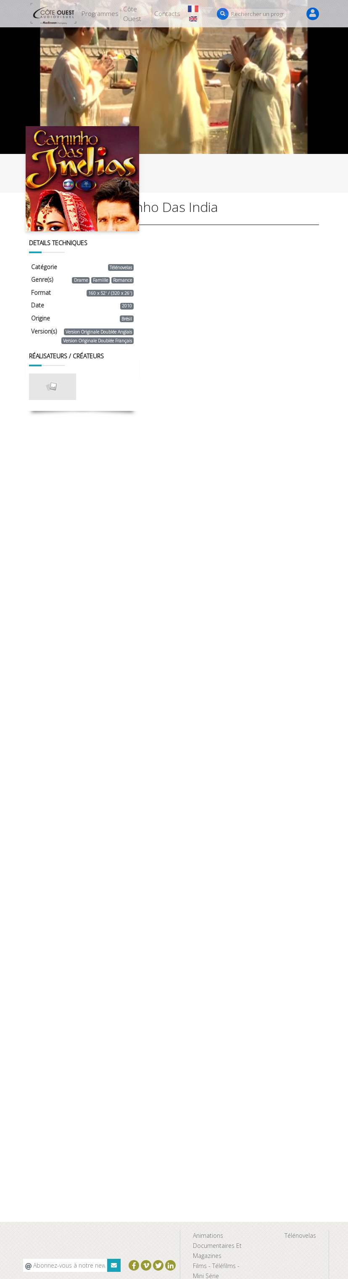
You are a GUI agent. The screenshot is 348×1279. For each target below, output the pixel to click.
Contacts (167, 13)
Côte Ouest (132, 14)
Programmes (100, 13)
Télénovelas (300, 1235)
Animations (208, 1235)
